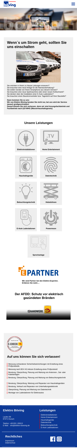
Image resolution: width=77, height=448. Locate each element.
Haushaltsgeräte (26, 176)
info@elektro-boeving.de (20, 426)
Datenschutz (10, 443)
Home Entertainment (51, 150)
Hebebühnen (51, 203)
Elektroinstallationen (49, 416)
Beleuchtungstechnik (26, 203)
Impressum (9, 441)
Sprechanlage (38, 256)
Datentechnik (51, 176)
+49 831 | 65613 (16, 424)
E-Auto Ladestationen (26, 229)
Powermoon (51, 229)
